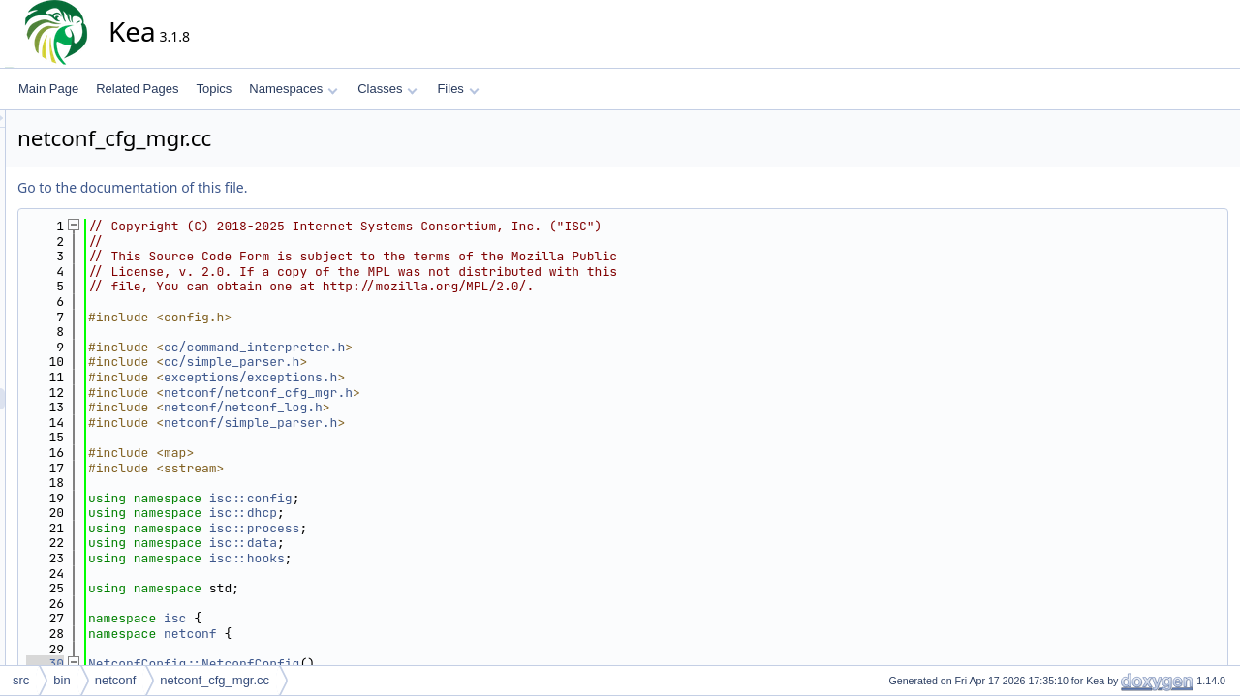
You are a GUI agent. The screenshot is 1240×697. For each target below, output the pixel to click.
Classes (387, 88)
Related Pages (137, 88)
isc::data (417, 542)
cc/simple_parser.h (406, 361)
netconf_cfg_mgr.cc (214, 680)
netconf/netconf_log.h (417, 407)
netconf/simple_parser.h (425, 422)
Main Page (48, 88)
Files (458, 88)
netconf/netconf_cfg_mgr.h (432, 392)
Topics (214, 88)
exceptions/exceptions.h (425, 377)
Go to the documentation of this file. (306, 187)
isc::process (429, 528)
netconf (364, 633)
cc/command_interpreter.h (428, 347)
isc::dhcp (417, 512)
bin (61, 680)
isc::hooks (421, 558)
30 (219, 663)
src (21, 680)
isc (349, 618)
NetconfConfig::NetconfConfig (368, 663)
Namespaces (293, 88)
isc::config (425, 498)
